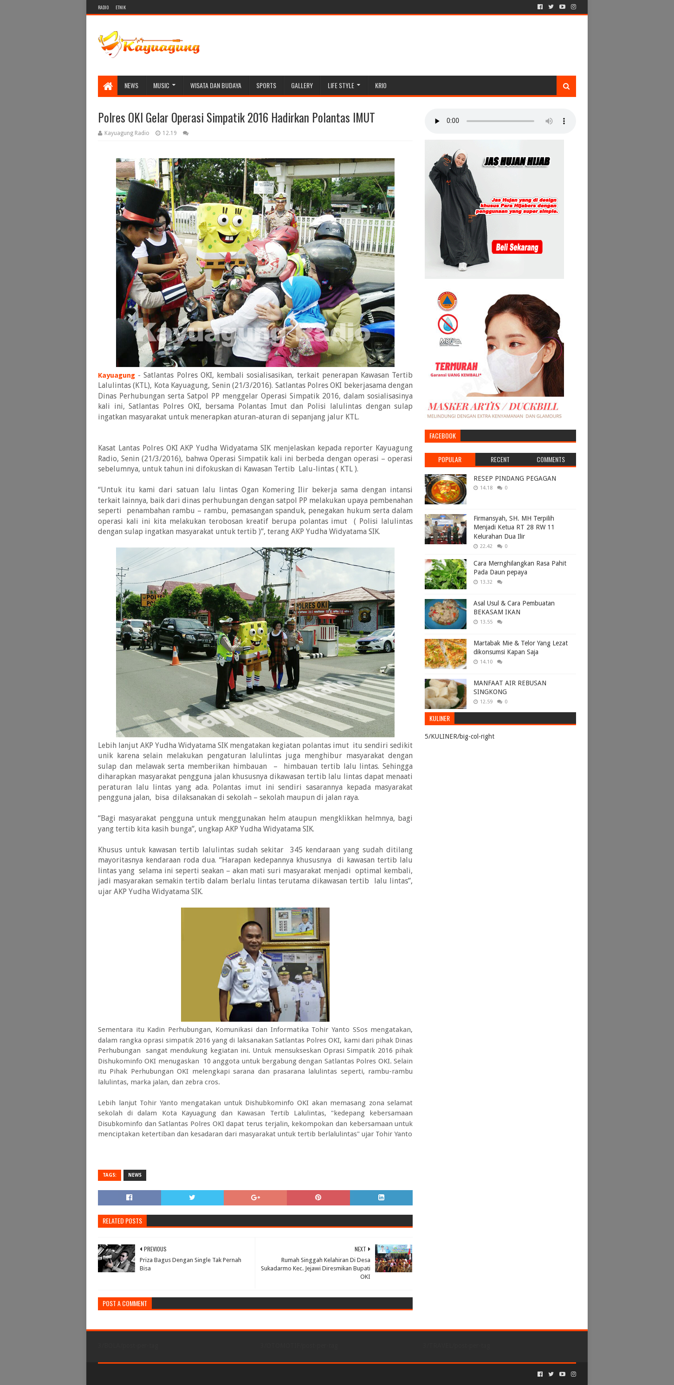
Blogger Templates (202, 1374)
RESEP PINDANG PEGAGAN (514, 478)
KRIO (381, 85)
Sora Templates (149, 1374)
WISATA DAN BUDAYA (215, 85)
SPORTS (266, 85)
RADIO (103, 7)
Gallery (302, 85)
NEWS (131, 85)
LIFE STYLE (341, 85)
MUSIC (161, 85)
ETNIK (121, 7)
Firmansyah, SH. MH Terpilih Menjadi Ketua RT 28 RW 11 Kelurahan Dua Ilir (514, 527)
